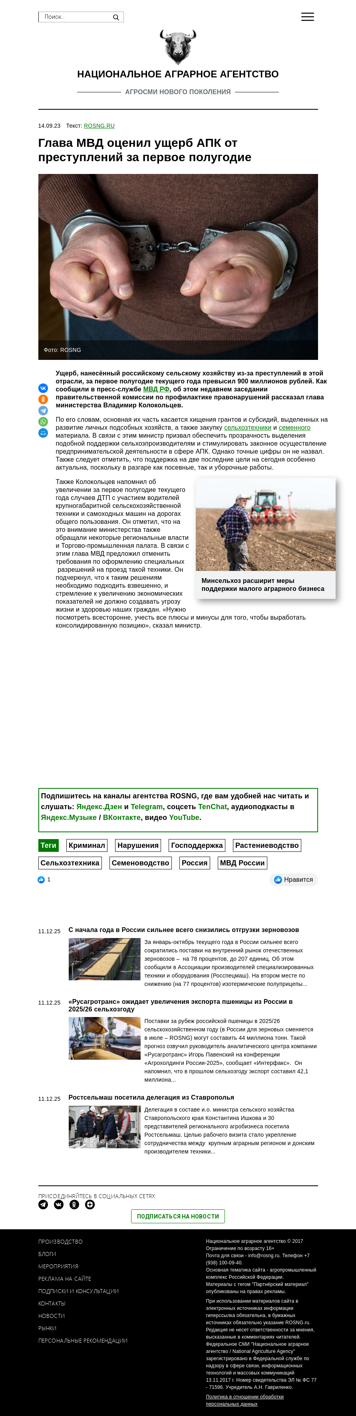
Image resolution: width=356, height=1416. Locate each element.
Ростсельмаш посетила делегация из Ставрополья (152, 1097)
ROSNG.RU (99, 125)
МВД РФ (156, 389)
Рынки (47, 1328)
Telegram (147, 807)
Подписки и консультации (78, 1291)
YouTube (184, 818)
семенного (295, 427)
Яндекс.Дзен (99, 807)
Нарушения (138, 845)
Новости (51, 1315)
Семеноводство (140, 863)
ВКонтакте (122, 818)
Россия (195, 863)
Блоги (47, 1254)
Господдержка (197, 845)
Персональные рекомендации (83, 1340)
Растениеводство (267, 845)
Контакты (52, 1303)
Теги (48, 845)
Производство (60, 1241)
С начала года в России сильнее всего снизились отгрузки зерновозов (184, 929)
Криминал (87, 845)
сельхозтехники (247, 427)
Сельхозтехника (70, 863)
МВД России (242, 863)
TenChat (212, 807)
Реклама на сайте (64, 1278)
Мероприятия (58, 1266)
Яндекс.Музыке (69, 818)
